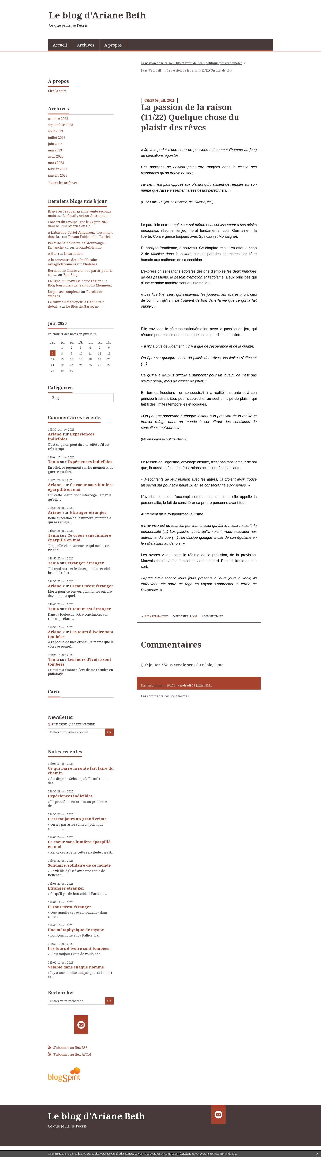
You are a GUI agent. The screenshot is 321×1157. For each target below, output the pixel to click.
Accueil (60, 45)
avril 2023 (55, 156)
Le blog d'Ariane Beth (97, 15)
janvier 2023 (57, 175)
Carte (54, 691)
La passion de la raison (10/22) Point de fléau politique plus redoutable (191, 63)
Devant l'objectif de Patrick (89, 236)
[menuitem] (60, 44)
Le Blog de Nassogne (82, 306)
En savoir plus (227, 1153)
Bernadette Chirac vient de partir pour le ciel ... (80, 272)
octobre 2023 (58, 119)
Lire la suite (57, 91)
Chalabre (90, 264)
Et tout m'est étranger (91, 585)
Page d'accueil (151, 70)
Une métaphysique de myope (76, 929)
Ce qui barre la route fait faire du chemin (81, 770)
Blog (55, 397)
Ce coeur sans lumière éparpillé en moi (81, 487)
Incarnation (73, 253)
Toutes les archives (62, 183)
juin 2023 (55, 144)
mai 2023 (55, 150)
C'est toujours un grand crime (77, 818)
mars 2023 (56, 163)
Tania (53, 461)
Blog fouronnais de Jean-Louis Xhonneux (80, 285)
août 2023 (55, 131)
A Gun (52, 253)
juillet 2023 (56, 137)
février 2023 (57, 169)
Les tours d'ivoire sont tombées (81, 634)
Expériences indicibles (71, 436)
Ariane (54, 434)
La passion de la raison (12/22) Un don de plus (200, 70)
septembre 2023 (60, 125)
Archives (85, 45)
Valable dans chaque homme (76, 967)
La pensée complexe (64, 291)
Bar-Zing (70, 274)
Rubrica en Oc (79, 226)
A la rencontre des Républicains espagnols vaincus (72, 262)
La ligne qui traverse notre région (74, 281)
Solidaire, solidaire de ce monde (79, 865)
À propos (113, 45)
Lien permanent (154, 616)
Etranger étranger (88, 512)
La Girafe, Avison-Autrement (85, 215)
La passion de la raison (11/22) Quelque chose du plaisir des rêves (190, 117)
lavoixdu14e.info (89, 247)
